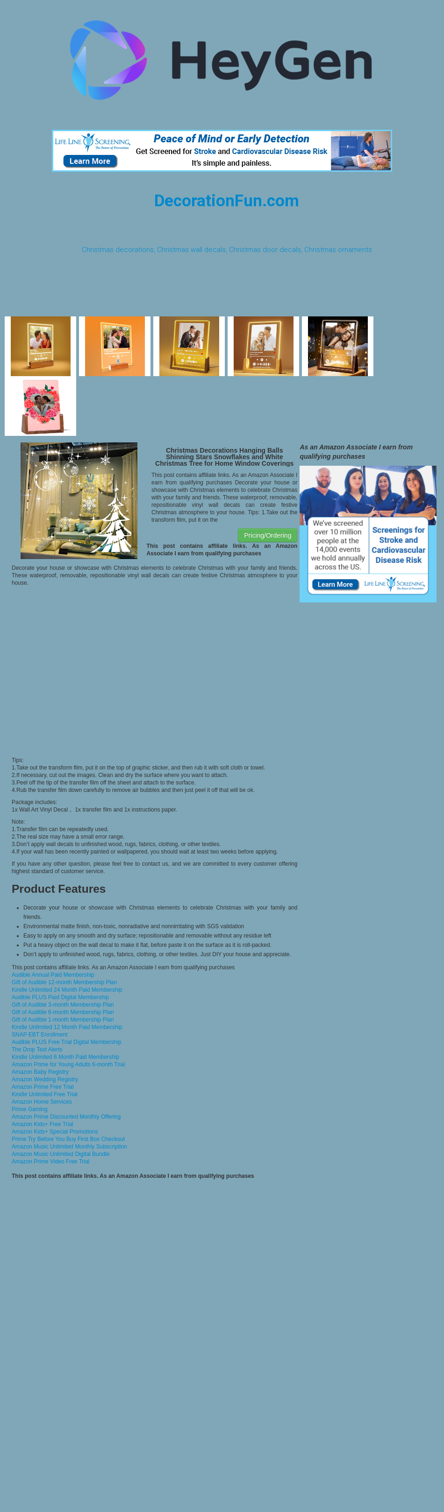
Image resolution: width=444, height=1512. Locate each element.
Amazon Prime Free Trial (43, 1087)
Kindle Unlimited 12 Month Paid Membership (67, 1027)
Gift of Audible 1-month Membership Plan (63, 1019)
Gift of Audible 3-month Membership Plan (63, 1004)
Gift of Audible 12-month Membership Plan (64, 982)
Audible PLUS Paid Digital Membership (60, 997)
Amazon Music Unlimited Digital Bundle (60, 1154)
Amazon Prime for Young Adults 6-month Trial (68, 1064)
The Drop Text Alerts (37, 1049)
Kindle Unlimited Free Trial (45, 1094)
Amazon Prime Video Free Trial (51, 1161)
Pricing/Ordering (267, 535)
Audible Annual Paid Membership (53, 975)
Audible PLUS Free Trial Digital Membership (67, 1042)
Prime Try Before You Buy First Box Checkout (68, 1139)
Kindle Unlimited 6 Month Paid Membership (65, 1057)
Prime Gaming (30, 1109)
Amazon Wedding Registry (45, 1079)
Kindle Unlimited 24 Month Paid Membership (67, 990)
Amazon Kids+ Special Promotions (55, 1131)
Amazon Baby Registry (40, 1072)
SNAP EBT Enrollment (40, 1034)
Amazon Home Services (42, 1102)
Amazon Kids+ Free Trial (42, 1124)
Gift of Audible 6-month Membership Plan (63, 1012)
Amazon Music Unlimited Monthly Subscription (69, 1146)
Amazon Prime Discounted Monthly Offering (66, 1116)
